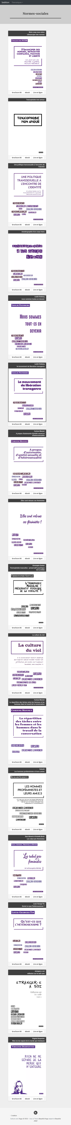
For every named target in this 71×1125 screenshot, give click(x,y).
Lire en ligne (37, 92)
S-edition (14, 1115)
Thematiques (17, 2)
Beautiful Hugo (43, 1119)
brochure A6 (17, 92)
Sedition (5, 2)
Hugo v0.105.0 (23, 1119)
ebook (27, 92)
